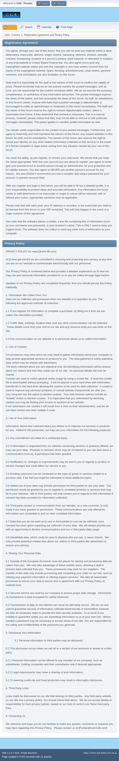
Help (86, 753)
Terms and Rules (98, 753)
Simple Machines (29, 753)
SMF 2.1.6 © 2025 (11, 753)
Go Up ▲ (112, 753)
